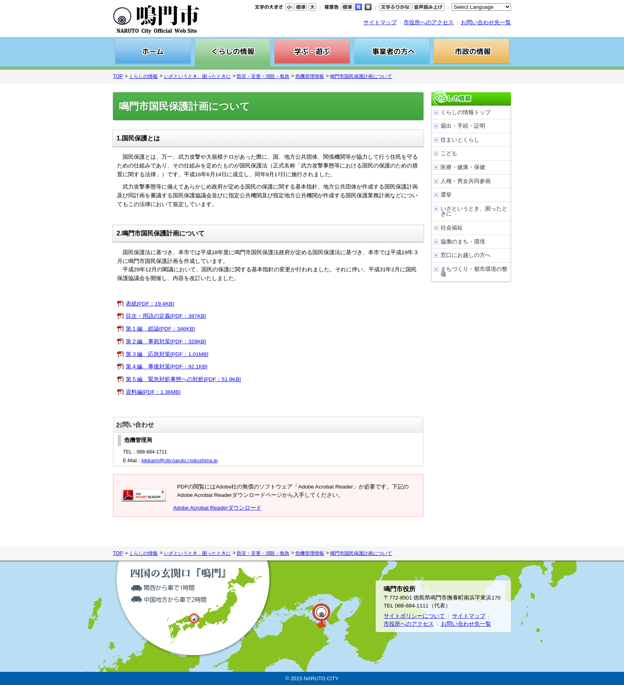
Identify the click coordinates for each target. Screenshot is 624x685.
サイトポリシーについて (414, 616)
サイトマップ (380, 22)
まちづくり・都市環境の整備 (474, 272)
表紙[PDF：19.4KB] (150, 304)
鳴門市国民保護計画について (361, 76)
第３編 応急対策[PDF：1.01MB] (167, 354)
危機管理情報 (309, 76)
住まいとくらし (460, 140)
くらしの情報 (143, 76)
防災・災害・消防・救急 (263, 76)
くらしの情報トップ (466, 112)
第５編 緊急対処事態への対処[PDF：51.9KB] (183, 379)
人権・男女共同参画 (466, 181)
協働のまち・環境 (463, 242)
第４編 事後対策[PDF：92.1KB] (166, 367)
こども (449, 153)
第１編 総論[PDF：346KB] (160, 329)
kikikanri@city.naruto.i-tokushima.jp (180, 460)
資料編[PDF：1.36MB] (153, 392)
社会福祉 (452, 228)
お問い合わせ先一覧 (486, 22)
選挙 (446, 195)
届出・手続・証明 (463, 126)
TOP (118, 76)
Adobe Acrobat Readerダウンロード (217, 508)
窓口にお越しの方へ (466, 255)
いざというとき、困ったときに (197, 76)
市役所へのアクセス (429, 22)
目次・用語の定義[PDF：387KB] (166, 316)
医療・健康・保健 (463, 167)
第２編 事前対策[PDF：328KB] (166, 341)
